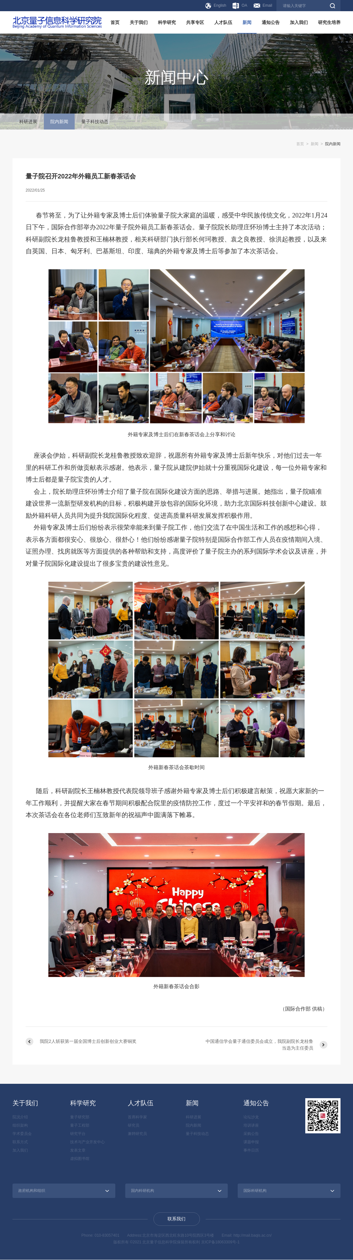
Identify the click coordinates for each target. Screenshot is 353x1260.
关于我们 (139, 22)
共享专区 (195, 22)
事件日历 (251, 1150)
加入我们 (299, 22)
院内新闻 (59, 121)
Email (263, 5)
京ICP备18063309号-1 (220, 1242)
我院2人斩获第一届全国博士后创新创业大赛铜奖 (88, 1041)
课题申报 (251, 1142)
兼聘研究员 (137, 1133)
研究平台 (78, 1133)
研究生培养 (329, 22)
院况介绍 (20, 1117)
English (215, 6)
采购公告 (251, 1133)
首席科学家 (137, 1117)
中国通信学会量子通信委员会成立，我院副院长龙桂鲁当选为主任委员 (259, 1045)
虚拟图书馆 (79, 1158)
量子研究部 (79, 1117)
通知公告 (271, 22)
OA (240, 6)
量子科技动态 (94, 121)
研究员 (133, 1125)
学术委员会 (22, 1133)
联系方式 (20, 1142)
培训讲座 (251, 1125)
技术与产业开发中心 (87, 1142)
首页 (115, 22)
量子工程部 (79, 1125)
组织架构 (20, 1125)
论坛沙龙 (251, 1117)
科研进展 (28, 121)
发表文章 (78, 1150)
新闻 (246, 22)
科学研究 (167, 22)
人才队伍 (223, 22)
